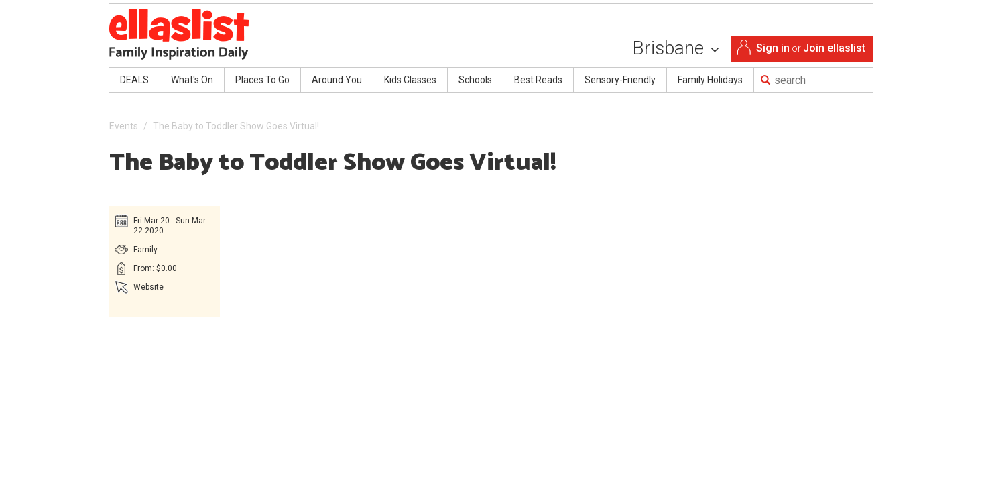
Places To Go (262, 79)
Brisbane (675, 48)
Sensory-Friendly (620, 79)
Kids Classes (410, 79)
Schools (475, 79)
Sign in (773, 48)
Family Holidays (710, 79)
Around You (337, 79)
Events (123, 126)
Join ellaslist (834, 48)
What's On (192, 79)
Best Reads (538, 79)
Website (148, 287)
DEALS (134, 79)
